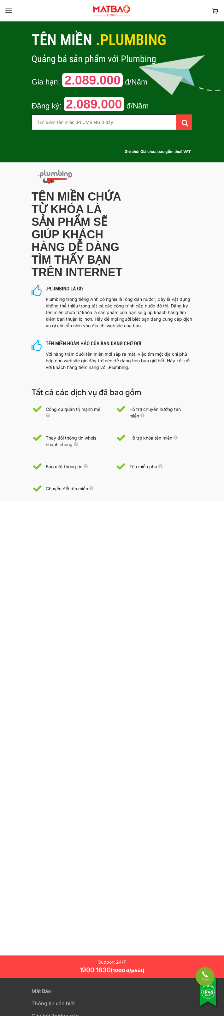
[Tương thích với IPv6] (208, 996)
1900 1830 (112, 970)
